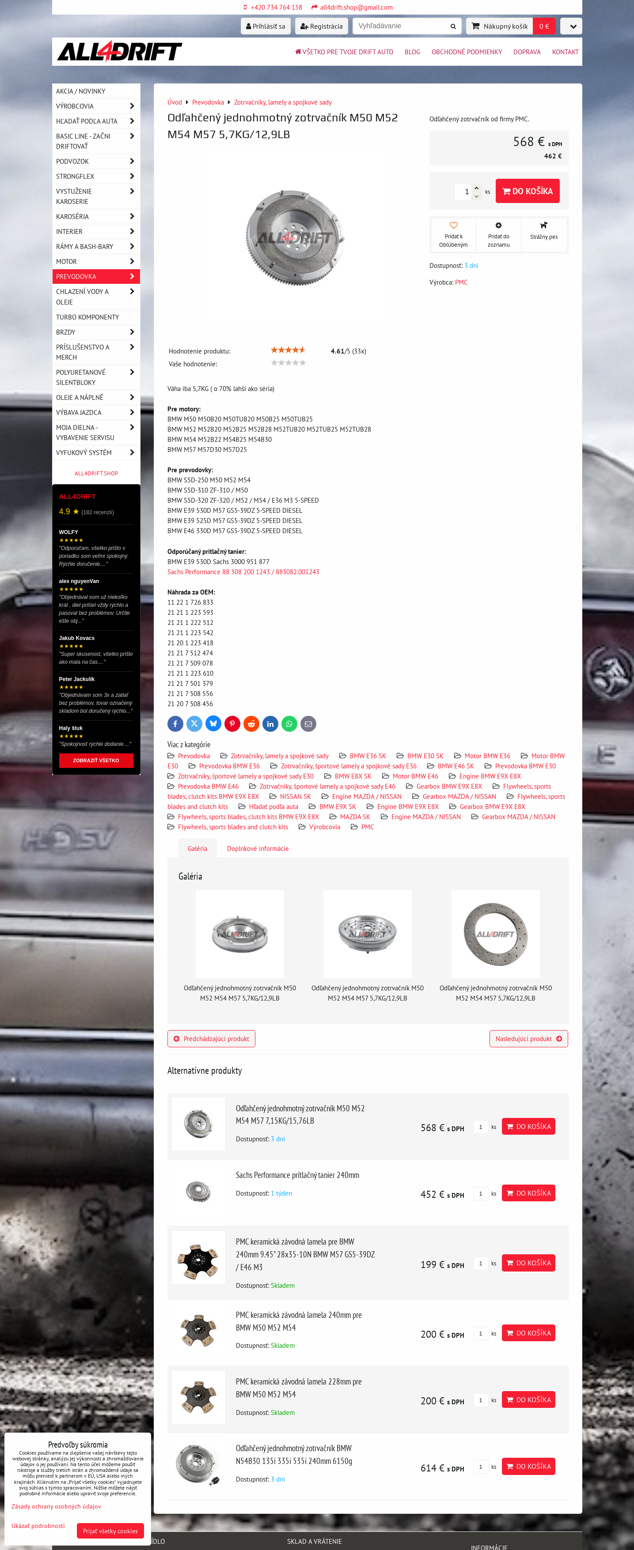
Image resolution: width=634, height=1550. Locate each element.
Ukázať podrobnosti (38, 1525)
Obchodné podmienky (467, 51)
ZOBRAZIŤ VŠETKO (96, 760)
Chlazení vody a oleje (98, 296)
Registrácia (321, 26)
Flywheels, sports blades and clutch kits (233, 826)
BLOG (412, 51)
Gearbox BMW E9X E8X (449, 786)
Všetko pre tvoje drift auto (343, 51)
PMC (367, 826)
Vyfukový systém (98, 452)
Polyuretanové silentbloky (98, 377)
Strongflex (98, 176)
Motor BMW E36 (487, 755)
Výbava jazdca (98, 412)
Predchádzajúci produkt (211, 1038)
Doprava (527, 51)
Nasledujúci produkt (529, 1038)
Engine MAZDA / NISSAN (367, 796)
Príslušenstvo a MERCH (98, 352)
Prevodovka (194, 755)
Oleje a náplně (98, 397)
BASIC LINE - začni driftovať (98, 141)
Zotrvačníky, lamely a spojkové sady (280, 755)
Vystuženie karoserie (98, 196)
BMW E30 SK (425, 755)
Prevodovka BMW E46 (208, 786)
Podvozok (98, 161)
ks (484, 1127)
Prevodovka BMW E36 (229, 765)
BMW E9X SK (337, 806)
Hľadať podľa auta (273, 806)
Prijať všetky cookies (110, 1531)
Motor (98, 261)
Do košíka (527, 190)
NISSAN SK (295, 796)
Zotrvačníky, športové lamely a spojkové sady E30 (246, 775)
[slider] (288, 350)
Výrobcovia (324, 826)
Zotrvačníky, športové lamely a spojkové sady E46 (327, 786)
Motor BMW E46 (415, 775)
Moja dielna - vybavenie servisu (98, 432)
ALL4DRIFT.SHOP (96, 473)
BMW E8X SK (353, 775)
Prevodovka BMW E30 (525, 765)
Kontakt (565, 51)
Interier (98, 231)
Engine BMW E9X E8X (490, 775)
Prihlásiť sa (265, 26)
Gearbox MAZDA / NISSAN (459, 796)
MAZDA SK (355, 816)
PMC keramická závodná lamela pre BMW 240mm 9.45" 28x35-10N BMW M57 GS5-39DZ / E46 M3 (305, 1254)
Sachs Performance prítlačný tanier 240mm (297, 1174)
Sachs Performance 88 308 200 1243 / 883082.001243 (243, 571)
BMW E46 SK (456, 765)
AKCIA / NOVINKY (80, 91)
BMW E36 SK (368, 755)
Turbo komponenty (87, 316)
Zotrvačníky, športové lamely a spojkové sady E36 (349, 765)
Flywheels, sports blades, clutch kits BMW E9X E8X (248, 816)
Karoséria (98, 216)
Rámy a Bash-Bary (98, 246)
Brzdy (98, 332)
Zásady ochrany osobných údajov (56, 1506)
